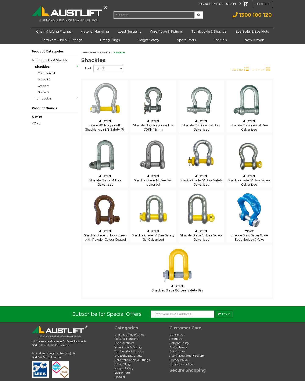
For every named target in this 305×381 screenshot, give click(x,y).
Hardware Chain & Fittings (61, 40)
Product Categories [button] (48, 51)
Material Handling (94, 31)
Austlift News (178, 347)
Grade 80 (44, 79)
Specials (220, 40)
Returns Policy (179, 343)
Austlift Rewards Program (186, 355)
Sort (87, 68)
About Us (175, 338)
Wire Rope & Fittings (166, 31)
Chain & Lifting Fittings (53, 31)
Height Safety (148, 40)
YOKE (36, 123)
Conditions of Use (181, 364)
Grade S (43, 92)
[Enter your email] (182, 314)
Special (119, 376)
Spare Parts (186, 40)
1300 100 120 (252, 15)
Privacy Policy (178, 360)
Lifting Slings (110, 40)
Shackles (56, 67)
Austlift (37, 117)
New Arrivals (254, 40)
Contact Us (177, 334)
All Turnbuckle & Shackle (50, 60)
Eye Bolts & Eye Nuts (252, 31)
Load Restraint (129, 31)
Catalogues (177, 351)
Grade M (43, 85)
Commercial (46, 73)
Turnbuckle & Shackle (209, 31)
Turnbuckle (56, 98)
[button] (231, 4)
